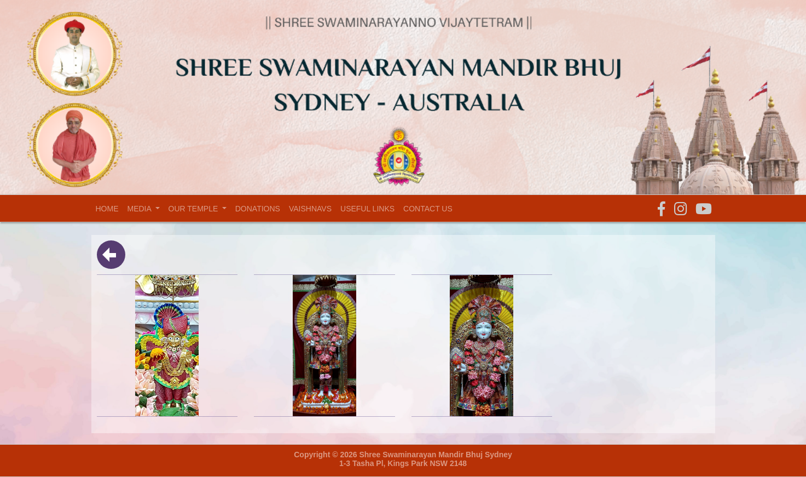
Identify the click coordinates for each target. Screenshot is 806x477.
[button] (661, 209)
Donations (257, 208)
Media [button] (140, 208)
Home (109, 208)
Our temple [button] (195, 208)
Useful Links (367, 208)
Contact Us (428, 208)
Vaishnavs (310, 208)
